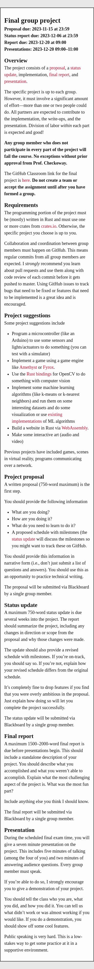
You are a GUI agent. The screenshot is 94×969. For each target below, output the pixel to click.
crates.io (48, 226)
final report (59, 74)
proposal (57, 67)
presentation (15, 81)
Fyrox (48, 367)
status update (23, 539)
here (26, 180)
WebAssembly (74, 427)
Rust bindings (39, 374)
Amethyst (28, 367)
